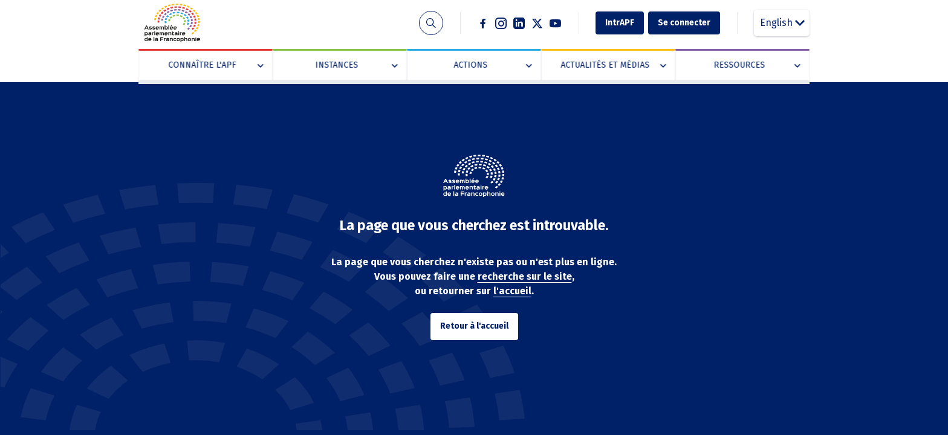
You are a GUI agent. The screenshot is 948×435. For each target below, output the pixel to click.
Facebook (483, 23)
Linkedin (519, 23)
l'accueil (512, 291)
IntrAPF (619, 23)
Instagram (501, 23)
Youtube (556, 23)
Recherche (430, 23)
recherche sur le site (525, 276)
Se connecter (684, 23)
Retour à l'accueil (474, 326)
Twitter (537, 23)
